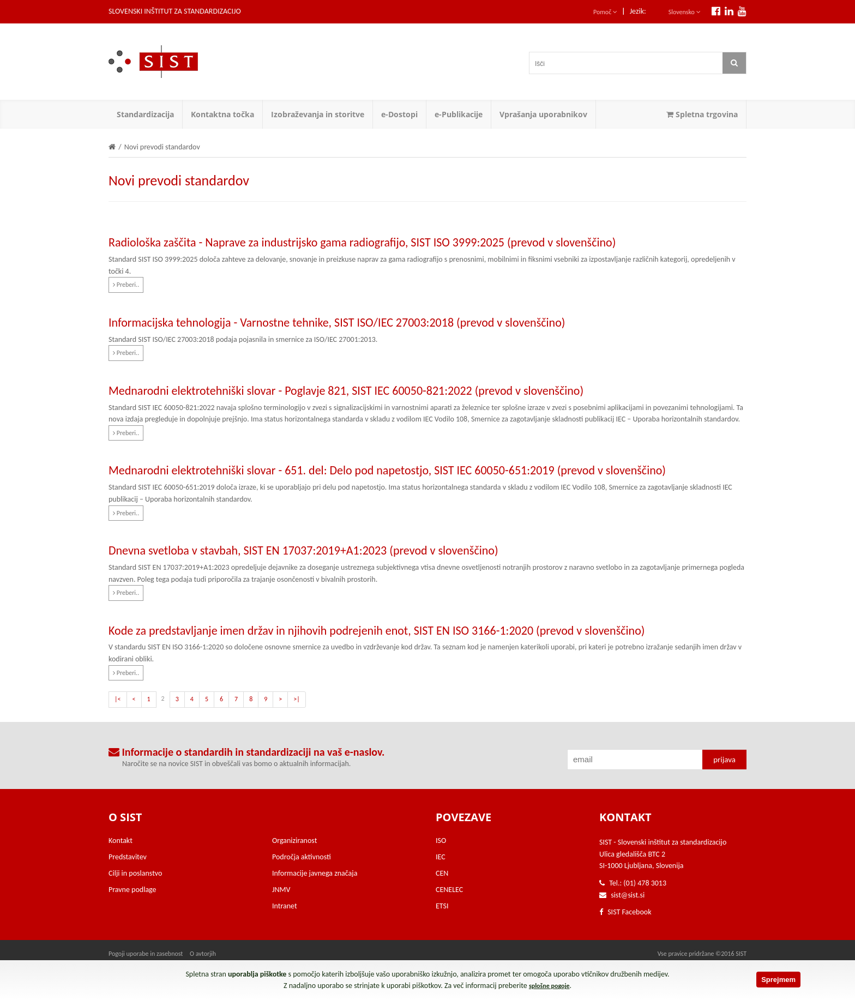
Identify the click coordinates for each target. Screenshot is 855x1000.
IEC (440, 857)
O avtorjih (203, 953)
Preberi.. (126, 284)
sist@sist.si (628, 895)
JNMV (281, 889)
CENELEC (449, 889)
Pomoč (605, 12)
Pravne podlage (132, 889)
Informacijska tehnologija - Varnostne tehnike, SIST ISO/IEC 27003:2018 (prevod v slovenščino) (337, 322)
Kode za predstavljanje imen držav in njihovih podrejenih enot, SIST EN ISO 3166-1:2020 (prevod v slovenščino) (377, 630)
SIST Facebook (625, 912)
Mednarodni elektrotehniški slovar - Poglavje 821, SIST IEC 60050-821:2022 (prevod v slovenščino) (346, 390)
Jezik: (638, 11)
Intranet (284, 906)
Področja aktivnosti (301, 857)
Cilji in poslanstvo (135, 873)
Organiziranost (294, 840)
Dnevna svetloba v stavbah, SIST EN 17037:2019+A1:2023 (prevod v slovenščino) (303, 550)
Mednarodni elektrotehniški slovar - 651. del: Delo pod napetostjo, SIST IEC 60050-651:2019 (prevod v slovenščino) (387, 470)
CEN (442, 873)
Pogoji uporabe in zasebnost (146, 953)
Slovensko (685, 12)
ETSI (442, 906)
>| (296, 699)
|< (118, 699)
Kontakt (121, 840)
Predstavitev (128, 857)
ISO (441, 840)
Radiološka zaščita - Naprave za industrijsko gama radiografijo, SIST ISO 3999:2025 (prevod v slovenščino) (362, 242)
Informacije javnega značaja (314, 873)
